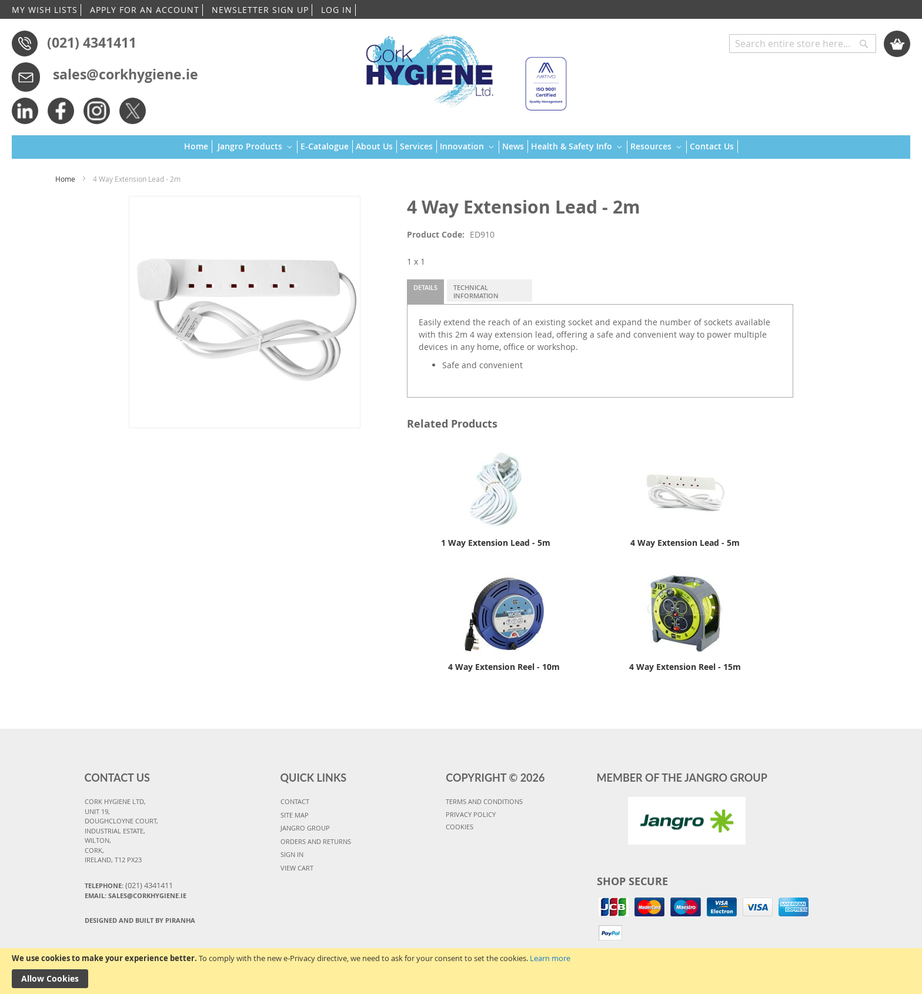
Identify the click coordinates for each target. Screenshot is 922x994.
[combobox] (802, 43)
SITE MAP (294, 814)
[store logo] (460, 67)
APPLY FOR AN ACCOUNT (144, 9)
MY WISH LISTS (45, 9)
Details (425, 287)
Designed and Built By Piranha (140, 920)
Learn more (550, 958)
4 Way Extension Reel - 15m (685, 666)
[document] (461, 971)
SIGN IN (291, 854)
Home (65, 179)
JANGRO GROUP (305, 827)
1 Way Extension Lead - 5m (495, 542)
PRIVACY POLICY (471, 814)
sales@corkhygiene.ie (125, 74)
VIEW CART (296, 867)
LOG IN (336, 9)
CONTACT (294, 801)
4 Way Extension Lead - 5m (685, 542)
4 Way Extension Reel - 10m (504, 666)
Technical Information (476, 291)
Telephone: (129, 885)
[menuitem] (198, 146)
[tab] (425, 291)
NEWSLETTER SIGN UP (260, 9)
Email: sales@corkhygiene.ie (135, 895)
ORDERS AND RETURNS (315, 841)
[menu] (461, 147)
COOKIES (459, 826)
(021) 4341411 (91, 42)
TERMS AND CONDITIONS (484, 801)
